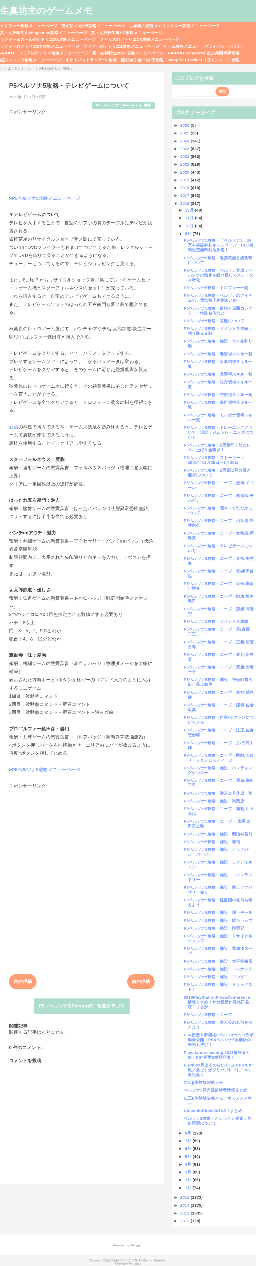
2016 (185, 203)
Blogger (136, 1245)
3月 (189, 1172)
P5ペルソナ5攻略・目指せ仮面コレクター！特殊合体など (218, 310)
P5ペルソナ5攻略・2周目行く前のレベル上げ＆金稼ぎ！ (217, 447)
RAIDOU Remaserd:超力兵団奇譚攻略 (203, 53)
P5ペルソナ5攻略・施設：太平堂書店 (218, 961)
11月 (190, 218)
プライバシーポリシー (224, 46)
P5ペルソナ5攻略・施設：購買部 (214, 928)
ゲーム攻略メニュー (181, 46)
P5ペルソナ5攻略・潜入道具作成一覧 (218, 793)
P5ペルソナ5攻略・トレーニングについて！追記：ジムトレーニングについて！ (218, 432)
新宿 (13, 426)
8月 (189, 1133)
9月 (189, 233)
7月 (189, 1140)
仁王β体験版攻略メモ (203, 1082)
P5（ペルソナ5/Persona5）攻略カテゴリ (82, 1006)
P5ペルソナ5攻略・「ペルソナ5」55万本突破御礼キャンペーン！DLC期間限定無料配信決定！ (219, 245)
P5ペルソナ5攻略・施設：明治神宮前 (218, 834)
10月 (190, 226)
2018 (185, 187)
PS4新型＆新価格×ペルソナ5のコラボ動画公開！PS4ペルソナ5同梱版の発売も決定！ (219, 1040)
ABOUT (7, 53)
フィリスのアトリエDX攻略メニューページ (139, 39)
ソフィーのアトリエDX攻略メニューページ (39, 46)
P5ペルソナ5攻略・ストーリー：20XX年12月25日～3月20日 (214, 460)
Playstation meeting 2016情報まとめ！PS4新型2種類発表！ (217, 1055)
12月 (190, 210)
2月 (189, 1179)
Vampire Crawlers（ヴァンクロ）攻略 (203, 60)
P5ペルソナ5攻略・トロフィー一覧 (216, 287)
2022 (185, 156)
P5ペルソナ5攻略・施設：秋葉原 (214, 801)
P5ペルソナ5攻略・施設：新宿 (212, 841)
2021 (185, 164)
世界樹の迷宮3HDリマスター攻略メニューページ (174, 25)
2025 (185, 133)
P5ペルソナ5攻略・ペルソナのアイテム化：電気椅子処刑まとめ (218, 297)
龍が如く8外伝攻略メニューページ (93, 25)
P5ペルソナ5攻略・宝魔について (214, 321)
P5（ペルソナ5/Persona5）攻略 (123, 105)
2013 (185, 1213)
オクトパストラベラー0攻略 (91, 60)
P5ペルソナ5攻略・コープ (208, 1014)
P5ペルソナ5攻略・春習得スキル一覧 (218, 354)
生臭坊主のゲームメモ (46, 11)
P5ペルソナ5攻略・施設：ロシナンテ (218, 969)
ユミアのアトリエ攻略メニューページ (53, 53)
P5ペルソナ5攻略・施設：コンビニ (216, 976)
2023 (185, 148)
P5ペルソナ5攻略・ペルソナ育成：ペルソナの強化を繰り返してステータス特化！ (218, 275)
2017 (185, 195)
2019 (185, 180)
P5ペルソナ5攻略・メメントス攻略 (216, 621)
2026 (185, 125)
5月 (189, 1156)
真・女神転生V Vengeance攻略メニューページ (43, 32)
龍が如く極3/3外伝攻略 (142, 60)
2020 (185, 172)
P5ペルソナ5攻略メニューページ (46, 198)
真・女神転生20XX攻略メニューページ (128, 53)
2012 (185, 1221)
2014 (185, 1205)
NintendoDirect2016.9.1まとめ (213, 1110)
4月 (189, 1164)
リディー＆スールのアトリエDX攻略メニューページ (48, 39)
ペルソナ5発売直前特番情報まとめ (215, 1090)
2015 (185, 1197)
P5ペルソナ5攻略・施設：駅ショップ (218, 920)
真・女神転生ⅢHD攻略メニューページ (126, 32)
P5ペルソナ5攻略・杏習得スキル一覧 (218, 394)
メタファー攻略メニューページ (28, 25)
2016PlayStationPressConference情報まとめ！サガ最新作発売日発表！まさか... (217, 1002)
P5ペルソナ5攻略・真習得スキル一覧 (218, 374)
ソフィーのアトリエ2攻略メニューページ (121, 46)
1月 (189, 1187)
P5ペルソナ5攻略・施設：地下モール (218, 912)
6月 (189, 1148)
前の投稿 (141, 981)
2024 (185, 141)
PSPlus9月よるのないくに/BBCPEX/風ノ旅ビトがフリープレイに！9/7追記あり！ (218, 1070)
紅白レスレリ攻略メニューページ (30, 60)
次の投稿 (23, 981)
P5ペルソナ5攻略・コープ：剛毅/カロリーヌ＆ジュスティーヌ (219, 757)
